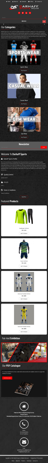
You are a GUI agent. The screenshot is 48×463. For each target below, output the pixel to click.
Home (13, 461)
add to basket (24, 233)
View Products (24, 70)
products (23, 461)
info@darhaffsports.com (24, 452)
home (9, 1)
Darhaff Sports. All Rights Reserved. (21, 458)
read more (24, 197)
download (24, 1)
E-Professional (39, 458)
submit (43, 147)
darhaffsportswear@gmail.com (24, 450)
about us (16, 1)
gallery (31, 1)
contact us (39, 1)
